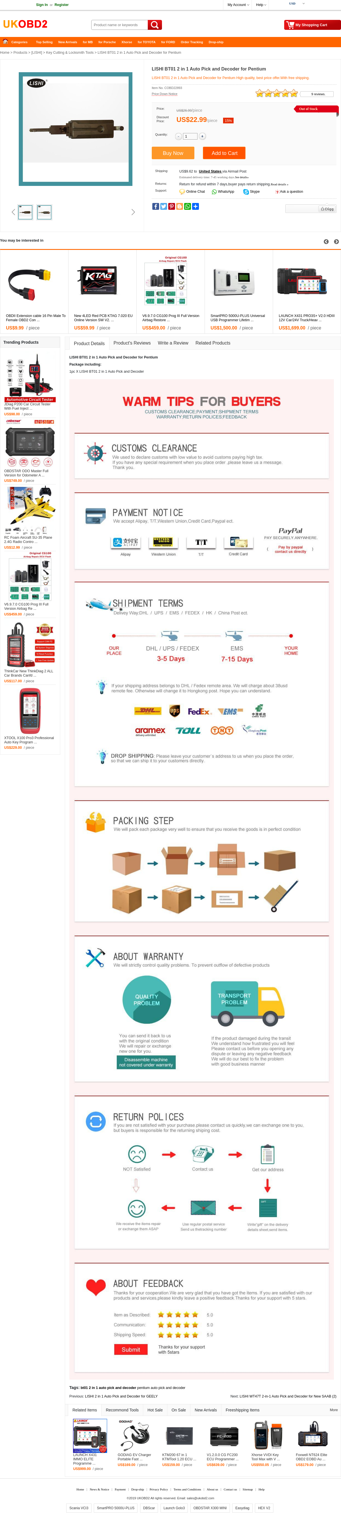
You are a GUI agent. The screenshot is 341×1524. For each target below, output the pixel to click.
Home (7, 42)
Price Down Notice (164, 94)
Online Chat (195, 192)
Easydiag (242, 1508)
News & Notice (99, 1489)
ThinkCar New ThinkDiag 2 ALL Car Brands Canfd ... (28, 673)
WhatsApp (225, 192)
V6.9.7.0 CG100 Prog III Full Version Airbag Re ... (26, 606)
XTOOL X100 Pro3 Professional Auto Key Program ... (29, 740)
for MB (88, 42)
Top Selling (44, 42)
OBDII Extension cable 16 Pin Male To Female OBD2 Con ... (36, 318)
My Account (237, 5)
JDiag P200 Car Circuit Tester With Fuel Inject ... (27, 406)
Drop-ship (216, 42)
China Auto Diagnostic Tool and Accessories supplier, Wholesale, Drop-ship (45, 25)
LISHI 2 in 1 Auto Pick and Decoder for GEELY (121, 1396)
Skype (254, 192)
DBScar (149, 1508)
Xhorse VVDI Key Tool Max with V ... (265, 1457)
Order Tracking (192, 42)
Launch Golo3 (174, 1508)
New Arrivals (67, 42)
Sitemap (248, 1489)
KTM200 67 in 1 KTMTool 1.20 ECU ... (179, 1457)
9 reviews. (318, 94)
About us (212, 1489)
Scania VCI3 (78, 1508)
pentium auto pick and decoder (161, 1388)
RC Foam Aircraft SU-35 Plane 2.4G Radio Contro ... (28, 540)
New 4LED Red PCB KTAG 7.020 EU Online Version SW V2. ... (103, 318)
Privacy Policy (158, 1489)
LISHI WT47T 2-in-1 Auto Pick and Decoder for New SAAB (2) (288, 1396)
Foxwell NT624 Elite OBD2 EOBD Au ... (311, 1457)
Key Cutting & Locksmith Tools (69, 53)
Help (259, 5)
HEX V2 (264, 1508)
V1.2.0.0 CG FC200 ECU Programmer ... (223, 1457)
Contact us (230, 1489)
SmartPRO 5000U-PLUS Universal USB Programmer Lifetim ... (238, 318)
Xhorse (127, 42)
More (334, 1410)
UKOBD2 (143, 1498)
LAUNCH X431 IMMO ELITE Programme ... (85, 1459)
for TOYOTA (147, 42)
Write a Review (173, 343)
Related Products (213, 343)
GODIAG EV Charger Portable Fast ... (134, 1457)
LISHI (36, 53)
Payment (120, 1489)
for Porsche (107, 42)
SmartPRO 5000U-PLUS (115, 1508)
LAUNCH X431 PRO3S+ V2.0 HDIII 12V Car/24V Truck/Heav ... (307, 318)
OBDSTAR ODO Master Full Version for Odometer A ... (26, 473)
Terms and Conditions (187, 1489)
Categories (19, 42)
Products (20, 53)
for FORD (168, 42)
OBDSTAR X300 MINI (210, 1508)
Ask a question (291, 192)
